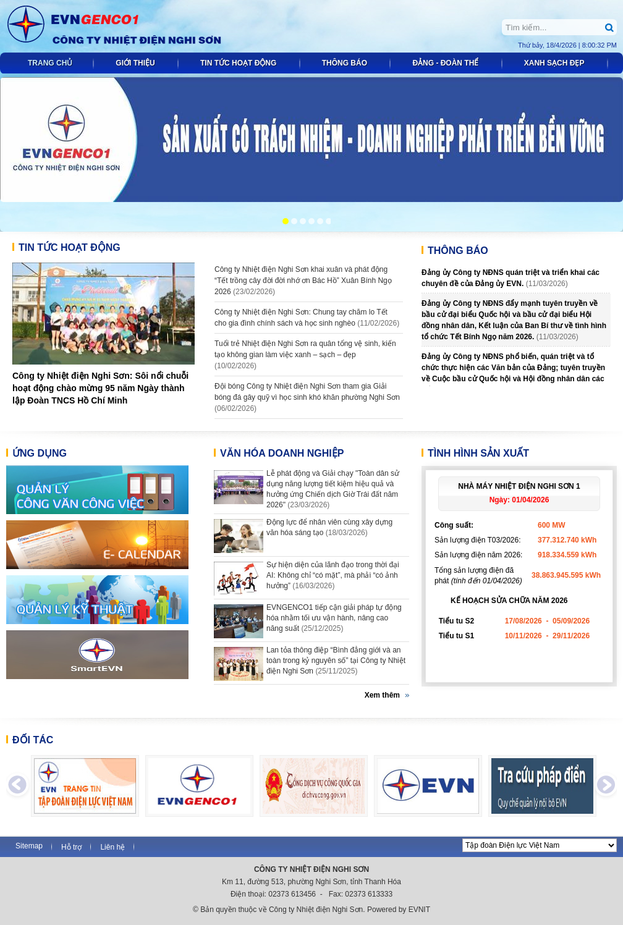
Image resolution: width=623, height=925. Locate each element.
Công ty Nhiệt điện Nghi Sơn (129, 26)
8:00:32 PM (599, 45)
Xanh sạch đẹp (555, 63)
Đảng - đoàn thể (446, 63)
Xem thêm (382, 695)
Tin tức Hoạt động (239, 63)
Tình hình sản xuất (478, 453)
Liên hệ (112, 847)
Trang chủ (50, 63)
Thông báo (346, 63)
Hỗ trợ (71, 847)
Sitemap (29, 846)
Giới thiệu (136, 63)
